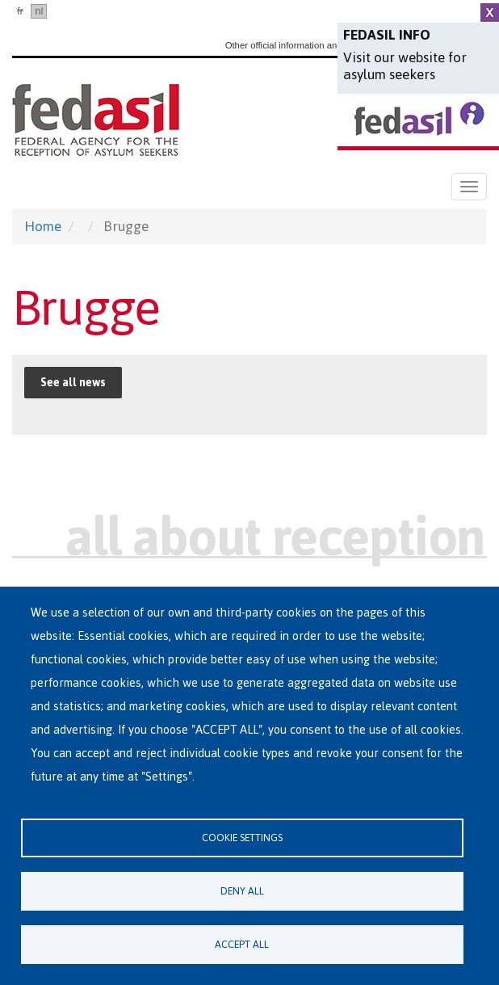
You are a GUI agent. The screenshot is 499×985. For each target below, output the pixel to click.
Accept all (242, 944)
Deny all (242, 891)
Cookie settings (242, 837)
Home (42, 226)
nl (39, 11)
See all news (73, 383)
